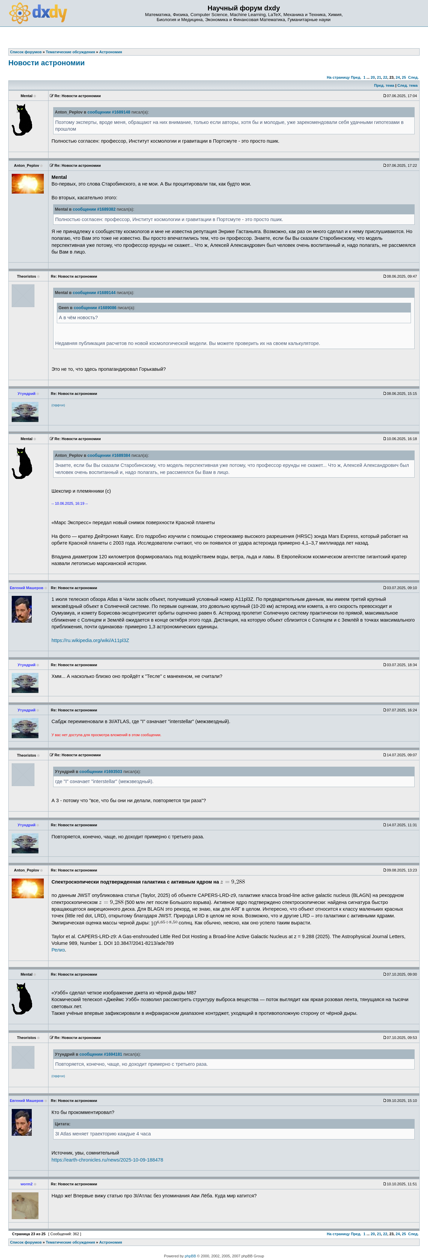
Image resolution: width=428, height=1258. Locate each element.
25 (404, 77)
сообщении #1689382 (94, 209)
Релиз (58, 950)
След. (413, 77)
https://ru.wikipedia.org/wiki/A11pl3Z (90, 640)
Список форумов (26, 1242)
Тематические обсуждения (70, 1242)
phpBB (190, 1256)
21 (379, 77)
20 (372, 77)
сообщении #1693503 (100, 771)
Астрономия (110, 1242)
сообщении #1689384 (109, 455)
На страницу (338, 77)
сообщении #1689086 (95, 307)
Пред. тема (384, 85)
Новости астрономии (46, 63)
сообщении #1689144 (94, 292)
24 (398, 77)
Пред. (356, 77)
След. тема (407, 85)
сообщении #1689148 (109, 112)
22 (385, 77)
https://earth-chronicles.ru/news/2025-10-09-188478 (107, 1160)
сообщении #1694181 (100, 1054)
